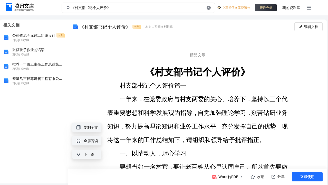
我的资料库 (291, 7)
